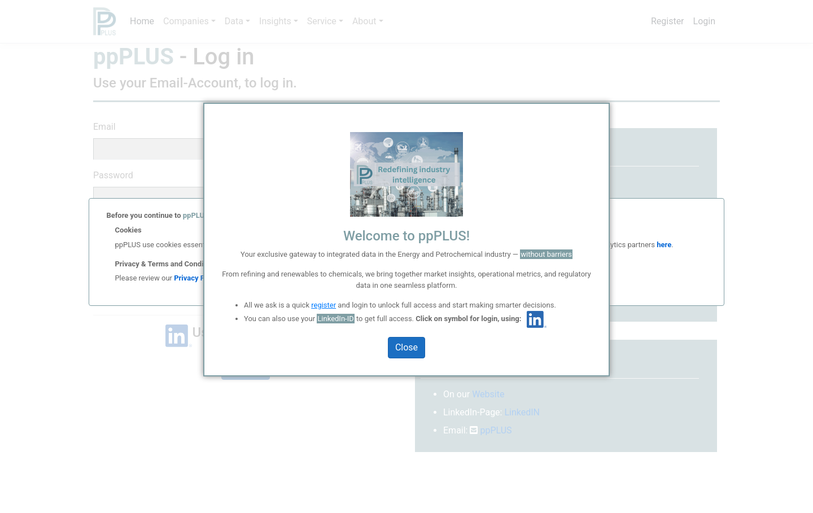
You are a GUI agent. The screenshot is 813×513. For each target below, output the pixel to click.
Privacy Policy (197, 278)
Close (406, 347)
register (323, 305)
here (663, 244)
